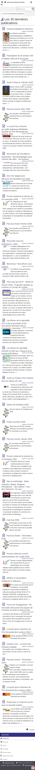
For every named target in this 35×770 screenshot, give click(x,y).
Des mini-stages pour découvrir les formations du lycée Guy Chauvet (16, 178)
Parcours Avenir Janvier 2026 (19, 439)
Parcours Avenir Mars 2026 (18, 109)
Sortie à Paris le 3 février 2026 (20, 82)
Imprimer (6, 738)
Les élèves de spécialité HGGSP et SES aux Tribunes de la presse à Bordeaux (17, 350)
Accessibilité (4, 749)
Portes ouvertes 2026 (16, 422)
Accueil (3, 13)
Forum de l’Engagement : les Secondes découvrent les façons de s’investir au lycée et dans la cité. (17, 607)
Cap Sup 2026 (13, 520)
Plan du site (4, 742)
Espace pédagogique (29, 765)
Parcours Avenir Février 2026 (19, 224)
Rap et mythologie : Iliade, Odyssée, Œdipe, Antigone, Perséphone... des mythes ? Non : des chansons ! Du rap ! (16, 485)
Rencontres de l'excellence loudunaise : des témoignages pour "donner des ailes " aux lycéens (17, 156)
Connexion (3, 759)
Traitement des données (6, 755)
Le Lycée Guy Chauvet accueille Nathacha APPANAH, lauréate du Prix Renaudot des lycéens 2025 (15, 130)
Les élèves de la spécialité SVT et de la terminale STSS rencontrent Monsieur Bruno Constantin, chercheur (16, 324)
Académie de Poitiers (9, 762)
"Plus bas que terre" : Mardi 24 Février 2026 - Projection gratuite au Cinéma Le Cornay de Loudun (17, 284)
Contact (3, 745)
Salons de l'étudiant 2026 (17, 405)
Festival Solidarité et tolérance (20, 29)
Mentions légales (5, 752)
